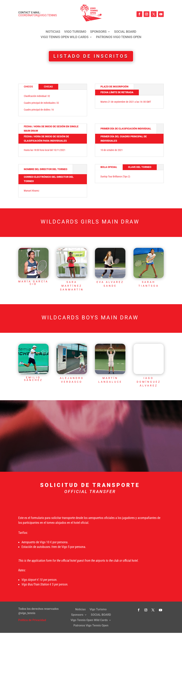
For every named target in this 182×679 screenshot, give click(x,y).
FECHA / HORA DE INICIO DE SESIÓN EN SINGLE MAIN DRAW (51, 128)
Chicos (28, 86)
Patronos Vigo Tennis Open (118, 37)
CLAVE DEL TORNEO (139, 167)
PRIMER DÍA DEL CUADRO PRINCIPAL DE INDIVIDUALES (123, 138)
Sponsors (98, 31)
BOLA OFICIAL (108, 167)
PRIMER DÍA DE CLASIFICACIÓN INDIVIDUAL (125, 128)
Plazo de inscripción (114, 86)
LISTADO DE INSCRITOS (90, 56)
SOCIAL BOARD (125, 31)
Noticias (53, 31)
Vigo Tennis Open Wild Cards (64, 37)
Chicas (48, 86)
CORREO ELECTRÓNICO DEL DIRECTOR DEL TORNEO (49, 179)
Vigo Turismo (75, 31)
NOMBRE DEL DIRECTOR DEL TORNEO (45, 169)
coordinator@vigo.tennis (37, 15)
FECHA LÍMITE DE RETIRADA (116, 92)
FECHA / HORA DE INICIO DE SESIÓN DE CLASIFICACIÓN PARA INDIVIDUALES (46, 138)
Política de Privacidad (32, 616)
